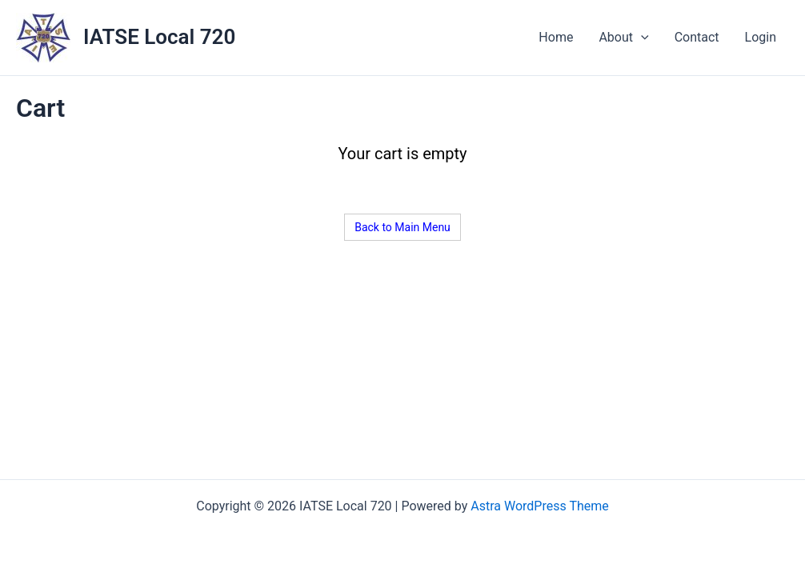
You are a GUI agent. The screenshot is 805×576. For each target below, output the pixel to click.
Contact (697, 37)
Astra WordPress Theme (539, 506)
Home (556, 37)
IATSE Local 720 (159, 37)
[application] (641, 38)
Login (760, 37)
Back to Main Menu (402, 227)
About (623, 38)
